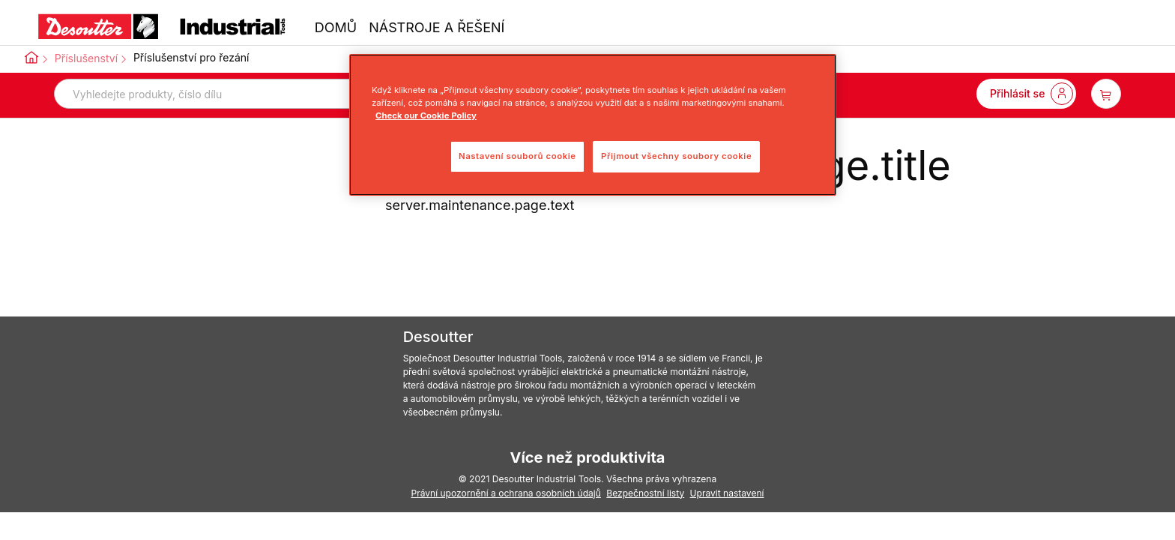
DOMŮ (336, 27)
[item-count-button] (1106, 94)
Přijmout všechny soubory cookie (676, 156)
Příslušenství (86, 58)
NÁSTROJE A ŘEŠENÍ (436, 27)
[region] (592, 125)
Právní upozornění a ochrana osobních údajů (505, 493)
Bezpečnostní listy (645, 493)
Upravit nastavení (727, 493)
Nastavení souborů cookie (517, 156)
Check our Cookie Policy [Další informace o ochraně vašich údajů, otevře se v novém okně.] (426, 115)
